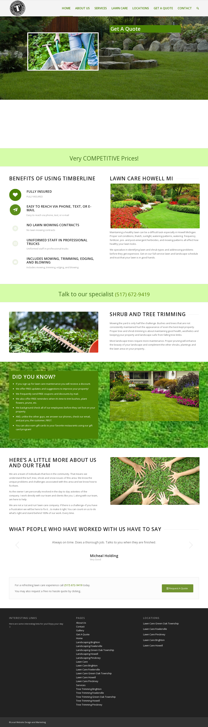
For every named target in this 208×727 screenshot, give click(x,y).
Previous (17, 545)
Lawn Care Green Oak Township (94, 673)
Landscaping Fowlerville (89, 646)
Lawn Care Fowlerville (88, 669)
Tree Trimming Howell (88, 700)
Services (81, 685)
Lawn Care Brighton (87, 665)
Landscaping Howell (87, 653)
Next (190, 545)
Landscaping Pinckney (88, 657)
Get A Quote (83, 634)
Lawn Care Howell (86, 677)
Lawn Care (82, 661)
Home (79, 638)
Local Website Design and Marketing (28, 722)
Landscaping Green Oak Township (95, 650)
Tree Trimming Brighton (89, 689)
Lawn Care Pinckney (87, 681)
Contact (80, 626)
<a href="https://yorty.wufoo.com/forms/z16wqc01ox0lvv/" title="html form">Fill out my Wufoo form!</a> (145, 85)
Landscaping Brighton (88, 642)
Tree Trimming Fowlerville (90, 692)
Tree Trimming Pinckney (89, 704)
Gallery (80, 630)
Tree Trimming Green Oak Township (96, 696)
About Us (81, 622)
